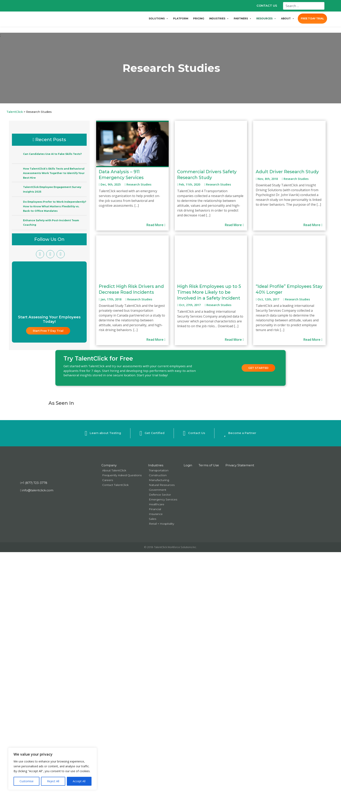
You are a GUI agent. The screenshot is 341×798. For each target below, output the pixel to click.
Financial (155, 509)
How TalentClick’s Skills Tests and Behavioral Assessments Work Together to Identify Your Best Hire (54, 173)
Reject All (53, 781)
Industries (155, 465)
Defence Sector (160, 494)
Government (157, 489)
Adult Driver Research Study (287, 171)
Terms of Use (209, 465)
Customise (27, 781)
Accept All (79, 781)
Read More (155, 225)
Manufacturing (159, 480)
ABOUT (287, 19)
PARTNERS (243, 19)
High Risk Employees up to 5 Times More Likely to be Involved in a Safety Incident (209, 292)
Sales (152, 518)
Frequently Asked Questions (122, 475)
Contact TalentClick (115, 485)
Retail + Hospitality (161, 523)
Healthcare (156, 504)
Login (188, 465)
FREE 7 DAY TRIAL (312, 18)
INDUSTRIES (219, 19)
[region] (52, 769)
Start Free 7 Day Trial (48, 330)
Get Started (258, 367)
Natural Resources (162, 485)
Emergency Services (163, 499)
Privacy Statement (239, 465)
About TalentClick (114, 470)
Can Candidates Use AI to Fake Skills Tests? (52, 153)
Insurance (156, 514)
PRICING (198, 18)
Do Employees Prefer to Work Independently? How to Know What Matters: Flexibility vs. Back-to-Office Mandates (54, 206)
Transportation (158, 470)
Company (109, 465)
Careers (107, 480)
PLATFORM (180, 18)
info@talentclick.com (36, 490)
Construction (158, 475)
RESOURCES (266, 19)
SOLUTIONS (158, 19)
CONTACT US (267, 5)
